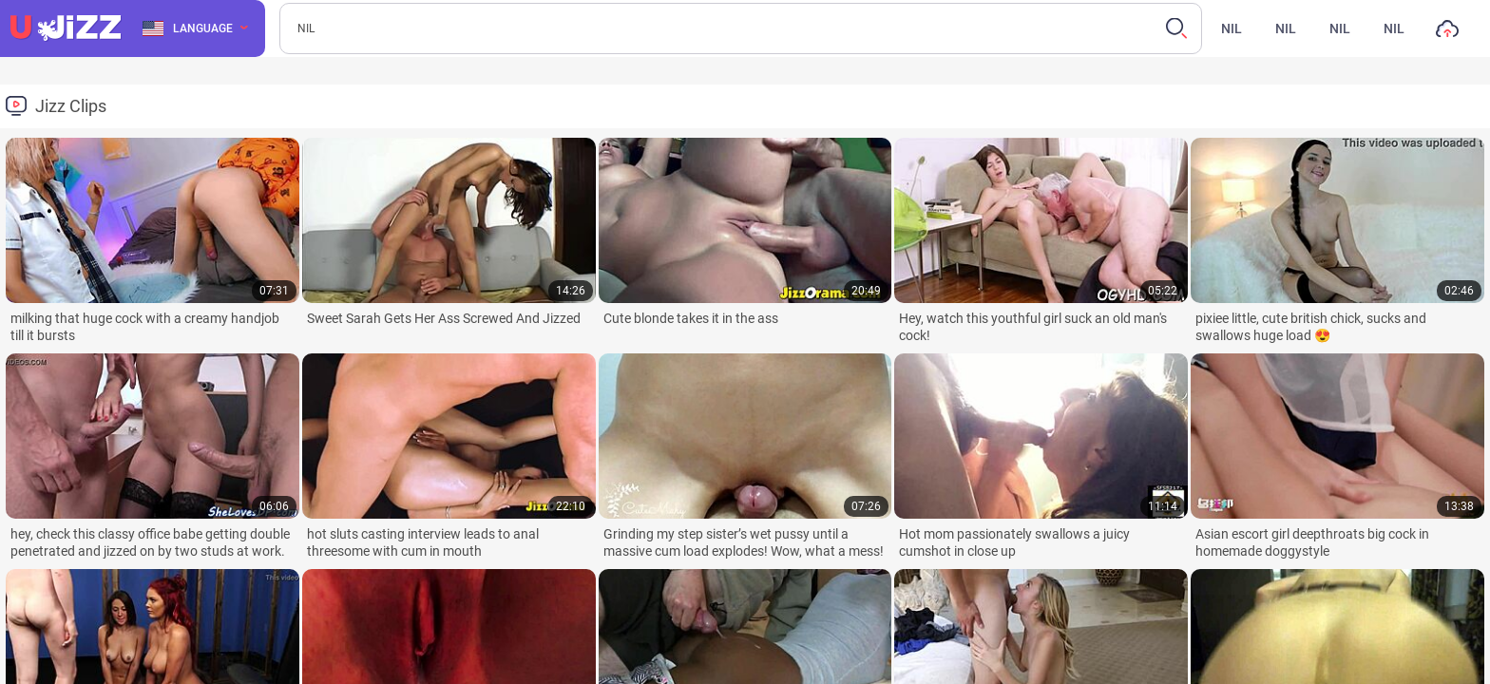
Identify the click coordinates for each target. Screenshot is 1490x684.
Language (188, 28)
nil (1231, 28)
